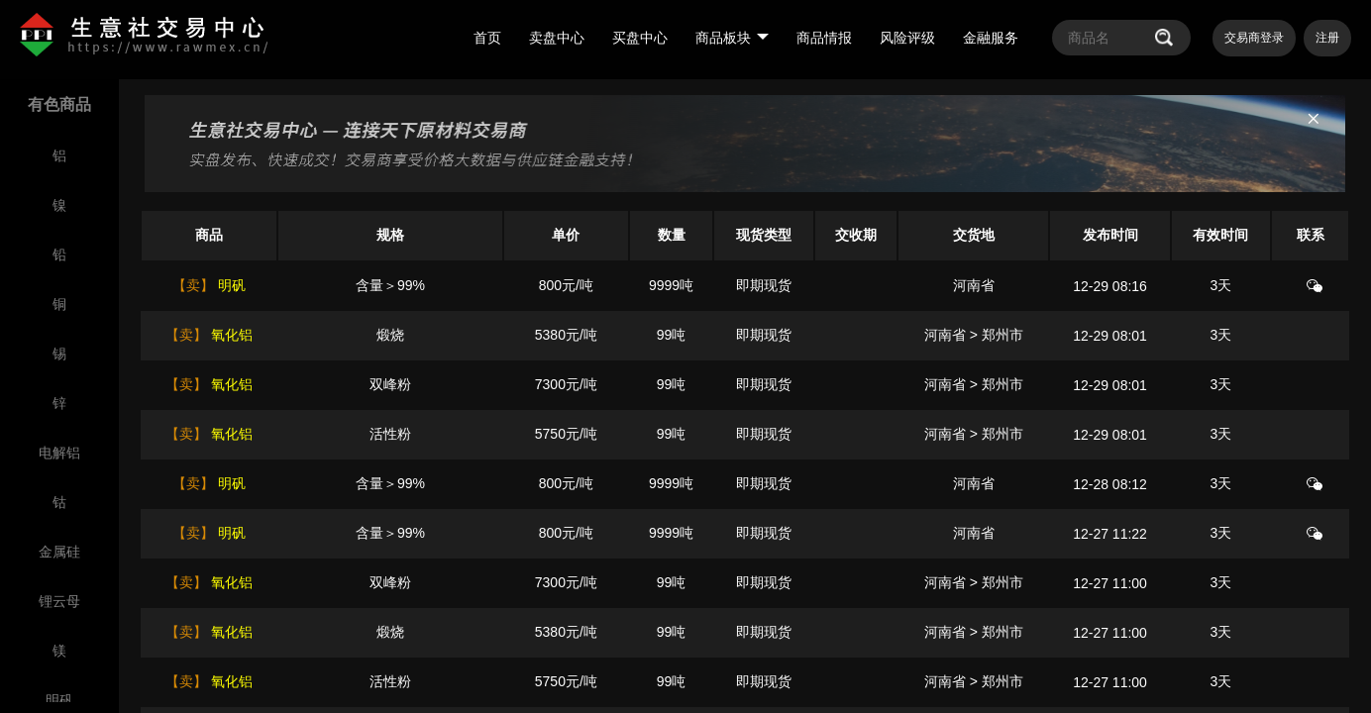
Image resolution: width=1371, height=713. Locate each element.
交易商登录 (1254, 38)
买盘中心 (640, 38)
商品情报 (824, 38)
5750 (550, 434)
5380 (550, 335)
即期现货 (763, 285)
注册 (1327, 38)
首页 (487, 38)
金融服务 (990, 38)
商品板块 (732, 38)
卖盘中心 (556, 38)
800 (550, 285)
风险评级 (907, 38)
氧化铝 (230, 335)
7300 (550, 384)
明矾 (230, 285)
